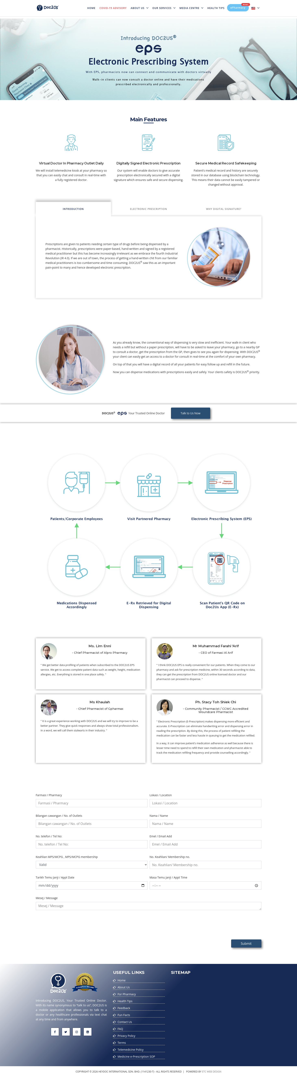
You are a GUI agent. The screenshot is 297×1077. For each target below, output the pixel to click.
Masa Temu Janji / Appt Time (168, 877)
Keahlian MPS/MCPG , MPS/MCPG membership (67, 857)
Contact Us (124, 1022)
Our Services (163, 8)
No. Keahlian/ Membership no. (170, 857)
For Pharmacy (126, 994)
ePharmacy (240, 6)
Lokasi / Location (161, 795)
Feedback (123, 1008)
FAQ (120, 1029)
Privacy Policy (126, 1036)
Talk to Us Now (190, 413)
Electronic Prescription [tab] (148, 209)
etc (204, 1071)
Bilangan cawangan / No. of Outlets (59, 816)
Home (92, 5)
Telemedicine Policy (130, 1050)
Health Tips (216, 8)
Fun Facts (123, 1015)
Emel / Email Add (161, 836)
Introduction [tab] (73, 209)
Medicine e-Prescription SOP (136, 1056)
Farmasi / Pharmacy (49, 795)
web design (214, 1071)
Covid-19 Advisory (112, 8)
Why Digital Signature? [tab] (224, 209)
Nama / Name (159, 816)
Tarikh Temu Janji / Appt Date (55, 877)
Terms (121, 1043)
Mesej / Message (47, 898)
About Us (139, 8)
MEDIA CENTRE (191, 8)
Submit (246, 943)
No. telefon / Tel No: (49, 836)
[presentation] (67, 928)
